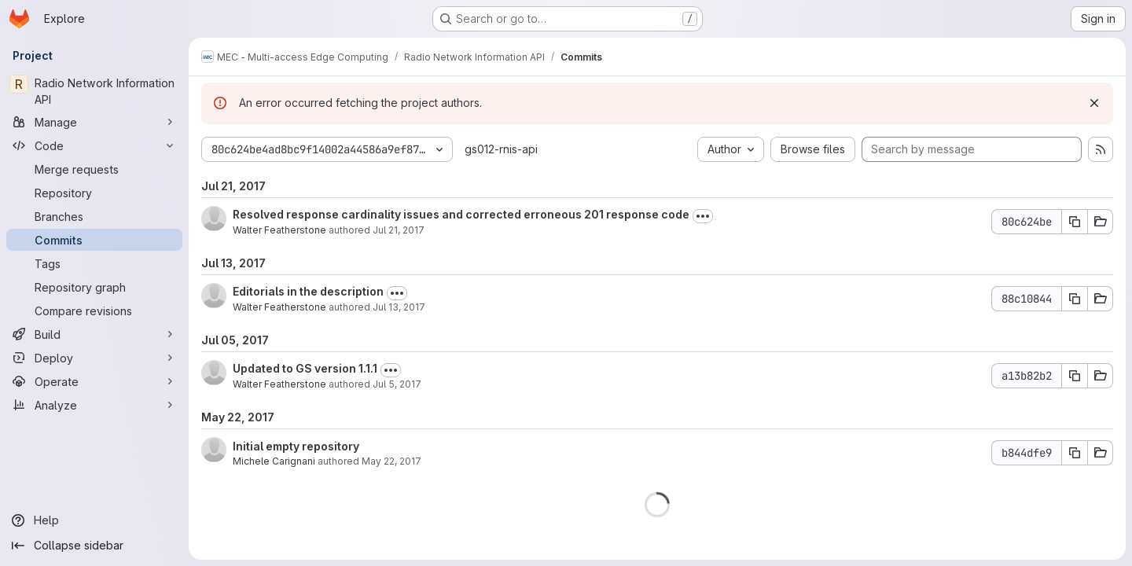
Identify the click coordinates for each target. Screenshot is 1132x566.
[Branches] (94, 216)
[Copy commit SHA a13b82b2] (1074, 375)
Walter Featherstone (279, 230)
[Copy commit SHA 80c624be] (1074, 221)
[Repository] (94, 193)
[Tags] (94, 263)
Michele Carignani (274, 461)
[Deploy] (94, 358)
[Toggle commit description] (703, 216)
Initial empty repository (296, 446)
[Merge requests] (94, 169)
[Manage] (94, 122)
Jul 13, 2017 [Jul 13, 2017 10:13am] (399, 307)
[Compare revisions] (94, 311)
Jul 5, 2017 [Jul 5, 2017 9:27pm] (397, 384)
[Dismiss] (1094, 103)
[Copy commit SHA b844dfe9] (1074, 452)
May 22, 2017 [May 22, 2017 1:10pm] (391, 461)
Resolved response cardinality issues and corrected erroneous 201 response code (461, 214)
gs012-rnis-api (501, 149)
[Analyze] (94, 405)
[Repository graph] (94, 287)
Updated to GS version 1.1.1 (305, 368)
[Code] (94, 145)
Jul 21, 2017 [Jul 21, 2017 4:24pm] (398, 230)
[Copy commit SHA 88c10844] (1074, 298)
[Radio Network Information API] (94, 91)
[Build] (94, 334)
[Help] (94, 520)
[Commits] (94, 240)
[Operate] (94, 381)
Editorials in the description (308, 291)
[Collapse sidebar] (94, 546)
